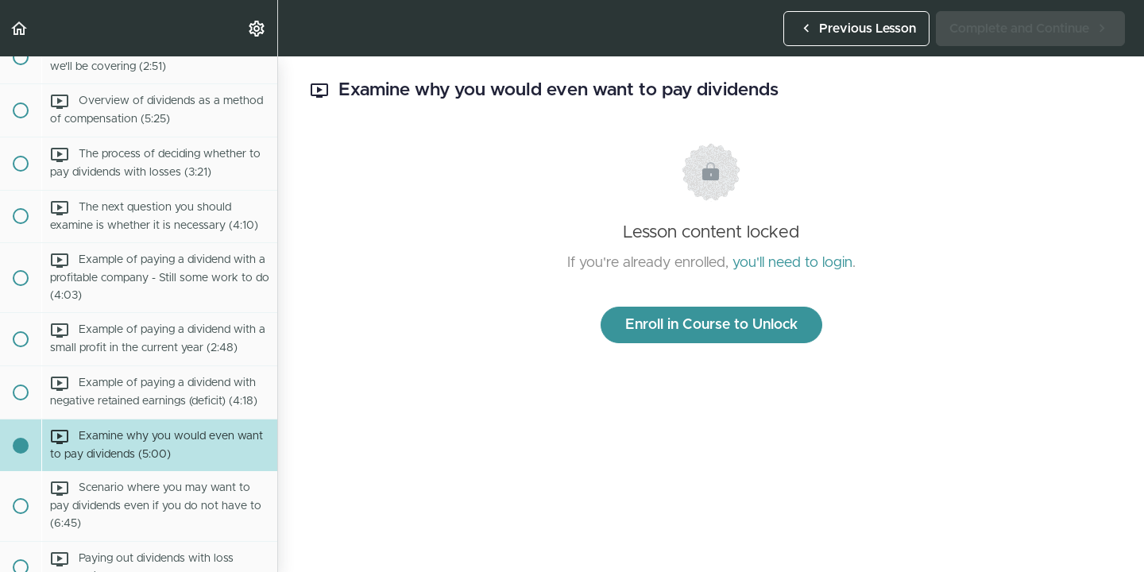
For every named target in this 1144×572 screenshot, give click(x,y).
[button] (20, 28)
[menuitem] (257, 28)
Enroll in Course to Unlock (711, 325)
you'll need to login (792, 263)
